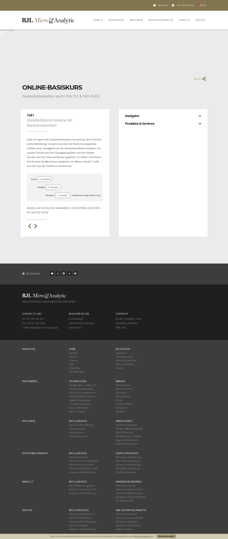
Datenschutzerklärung (126, 360)
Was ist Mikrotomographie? (82, 485)
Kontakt (72, 356)
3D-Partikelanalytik (124, 500)
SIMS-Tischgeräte (77, 411)
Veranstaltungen (76, 371)
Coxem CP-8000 (124, 404)
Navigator (132, 116)
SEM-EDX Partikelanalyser (81, 389)
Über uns (73, 360)
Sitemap (119, 368)
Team (71, 364)
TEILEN (197, 79)
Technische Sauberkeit (126, 425)
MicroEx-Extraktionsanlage (128, 464)
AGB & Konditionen (125, 364)
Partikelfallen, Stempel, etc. (128, 468)
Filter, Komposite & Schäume (129, 489)
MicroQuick (121, 392)
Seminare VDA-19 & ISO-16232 (83, 468)
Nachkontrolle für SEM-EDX (82, 396)
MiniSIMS (120, 411)
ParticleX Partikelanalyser (80, 518)
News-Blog (74, 368)
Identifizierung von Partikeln (128, 436)
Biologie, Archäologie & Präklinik (130, 497)
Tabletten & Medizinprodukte (129, 493)
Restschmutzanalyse (78, 457)
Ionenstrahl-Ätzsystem (79, 404)
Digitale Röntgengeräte (79, 400)
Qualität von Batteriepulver (128, 525)
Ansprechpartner (77, 432)
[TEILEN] (204, 79)
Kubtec (119, 400)
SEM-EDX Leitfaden (78, 525)
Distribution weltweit (125, 472)
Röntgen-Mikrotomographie (129, 428)
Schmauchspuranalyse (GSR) (129, 518)
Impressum (121, 353)
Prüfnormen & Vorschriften (81, 464)
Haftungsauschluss (124, 356)
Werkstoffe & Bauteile (126, 485)
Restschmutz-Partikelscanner (83, 392)
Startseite (73, 353)
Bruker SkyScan (123, 385)
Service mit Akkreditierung (81, 425)
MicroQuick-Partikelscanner (129, 457)
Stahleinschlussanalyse (126, 443)
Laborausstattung (77, 428)
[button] (163, 115)
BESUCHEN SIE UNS (79, 313)
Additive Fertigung (124, 529)
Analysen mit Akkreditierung (82, 472)
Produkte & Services (139, 123)
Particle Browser (123, 396)
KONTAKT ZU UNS (31, 313)
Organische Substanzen (127, 440)
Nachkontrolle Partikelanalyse (83, 521)
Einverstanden (166, 536)
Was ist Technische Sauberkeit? (83, 461)
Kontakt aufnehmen (78, 436)
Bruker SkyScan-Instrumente (82, 489)
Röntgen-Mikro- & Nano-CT (82, 385)
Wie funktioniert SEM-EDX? (82, 514)
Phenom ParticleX (124, 389)
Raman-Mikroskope (78, 407)
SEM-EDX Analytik (124, 432)
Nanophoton (122, 407)
